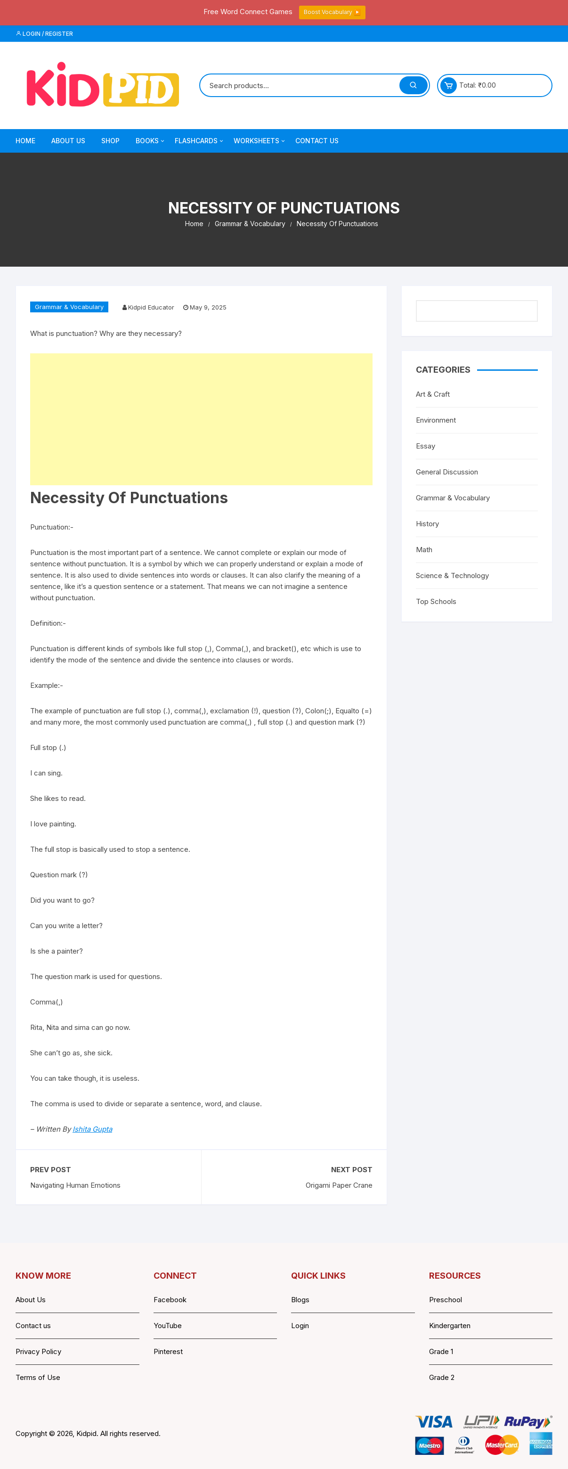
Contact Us (317, 141)
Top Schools (436, 601)
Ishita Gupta (92, 1129)
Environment (436, 420)
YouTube (168, 1325)
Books (151, 141)
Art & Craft (433, 394)
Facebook (170, 1299)
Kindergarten (450, 1325)
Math (424, 549)
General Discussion (447, 471)
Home (25, 141)
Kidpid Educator (151, 307)
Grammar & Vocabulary (69, 306)
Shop (110, 141)
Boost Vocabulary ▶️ (332, 12)
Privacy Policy (38, 1351)
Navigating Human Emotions (75, 1185)
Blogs (300, 1299)
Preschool (445, 1299)
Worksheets (260, 141)
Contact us (33, 1325)
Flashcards (200, 141)
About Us (68, 141)
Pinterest (168, 1351)
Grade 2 (441, 1377)
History (427, 523)
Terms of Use (38, 1377)
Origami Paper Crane (339, 1185)
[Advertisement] (201, 419)
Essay (425, 445)
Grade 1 (441, 1351)
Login (300, 1325)
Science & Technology (452, 575)
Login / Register (44, 33)
